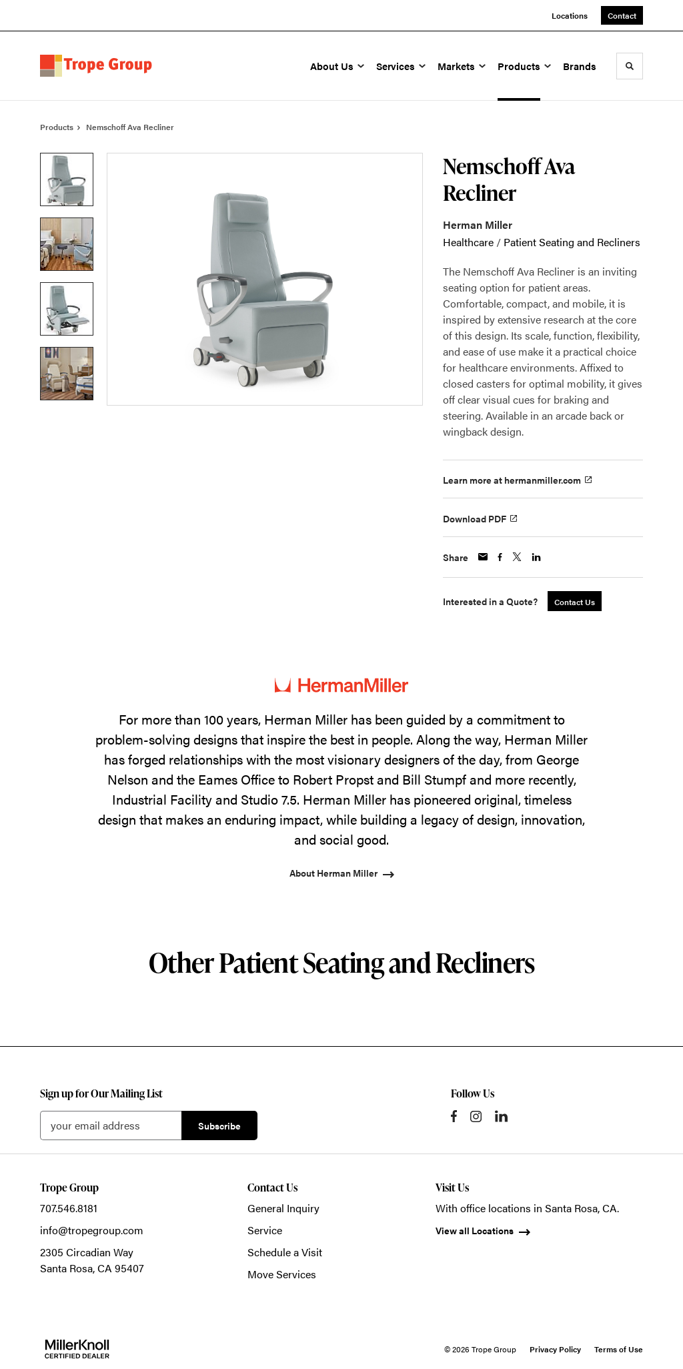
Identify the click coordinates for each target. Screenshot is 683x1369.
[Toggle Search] (629, 66)
